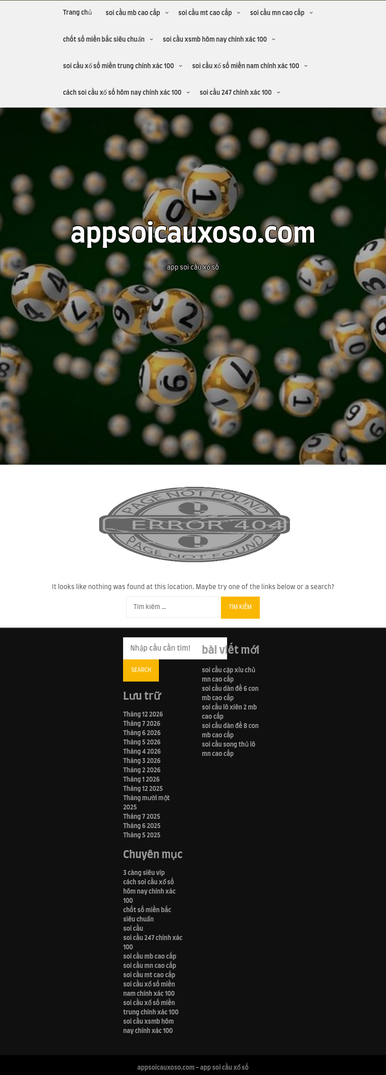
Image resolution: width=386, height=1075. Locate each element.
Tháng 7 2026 (141, 724)
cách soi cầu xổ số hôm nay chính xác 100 (122, 93)
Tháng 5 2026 (142, 743)
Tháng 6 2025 (142, 826)
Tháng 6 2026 (142, 733)
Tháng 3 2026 (141, 761)
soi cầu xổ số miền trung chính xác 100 (118, 66)
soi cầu (133, 929)
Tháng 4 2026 (142, 752)
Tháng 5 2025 (141, 835)
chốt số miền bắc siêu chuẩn (104, 40)
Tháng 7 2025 (141, 817)
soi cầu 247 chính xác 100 (236, 93)
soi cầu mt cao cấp (205, 13)
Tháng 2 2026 (141, 770)
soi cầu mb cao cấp (133, 13)
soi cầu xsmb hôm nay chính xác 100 (215, 40)
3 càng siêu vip (144, 873)
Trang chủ (77, 13)
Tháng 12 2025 (143, 789)
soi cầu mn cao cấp (277, 13)
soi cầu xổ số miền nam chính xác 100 (245, 66)
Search (141, 670)
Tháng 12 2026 (143, 715)
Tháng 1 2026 (141, 780)
